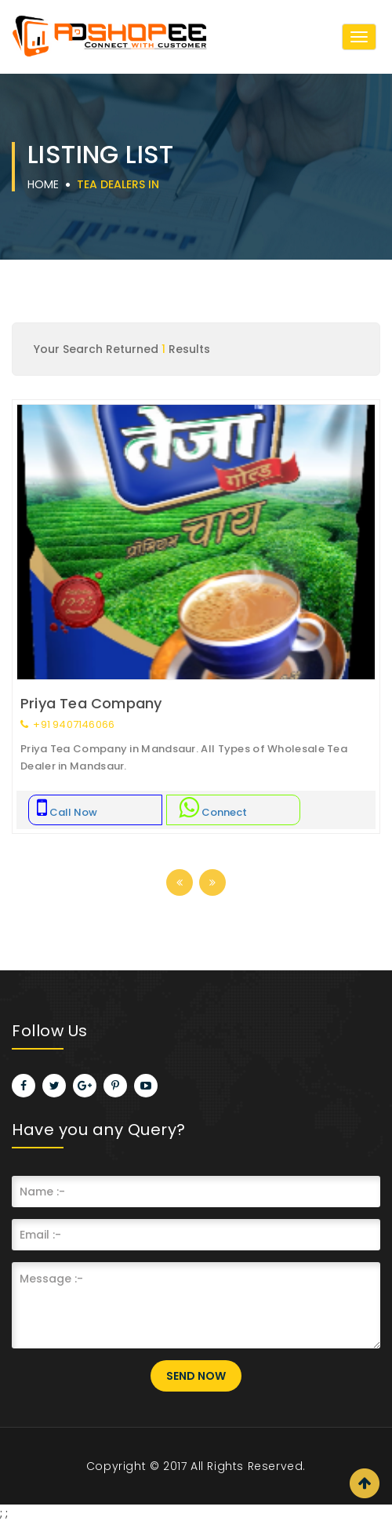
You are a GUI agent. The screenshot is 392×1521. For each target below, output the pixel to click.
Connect (213, 812)
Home (43, 184)
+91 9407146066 (67, 724)
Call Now (67, 812)
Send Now (196, 1376)
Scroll (364, 1483)
